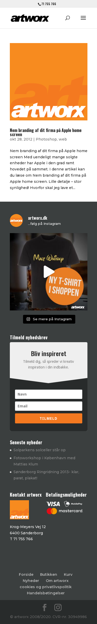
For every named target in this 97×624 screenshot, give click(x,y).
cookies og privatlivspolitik (46, 587)
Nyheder (31, 580)
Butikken (48, 574)
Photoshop (46, 139)
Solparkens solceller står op (39, 450)
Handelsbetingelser (46, 593)
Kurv (68, 574)
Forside (26, 574)
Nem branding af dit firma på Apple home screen (45, 132)
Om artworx (57, 580)
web (63, 139)
